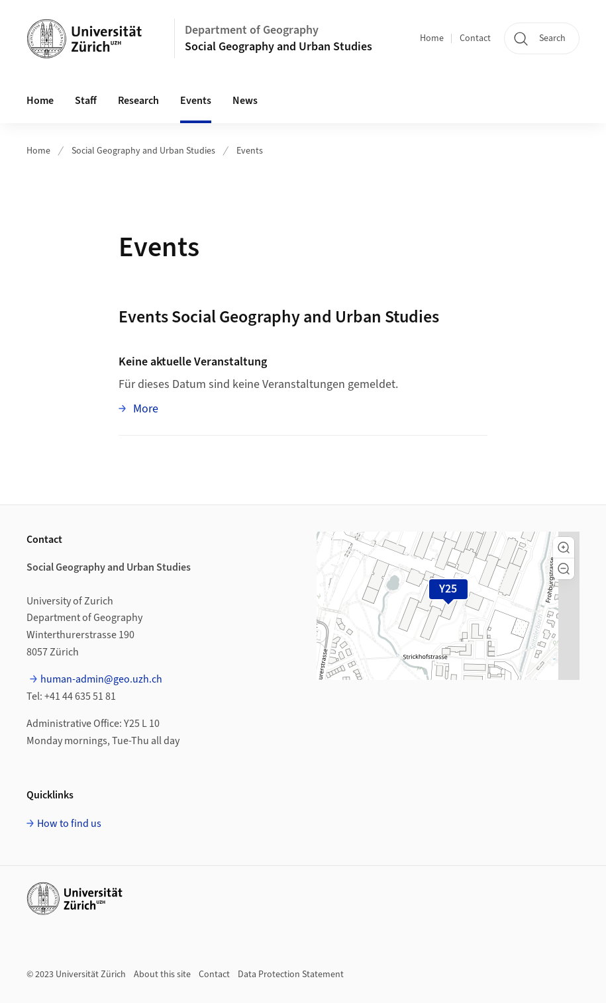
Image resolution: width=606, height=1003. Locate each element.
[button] (563, 547)
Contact (475, 38)
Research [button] (138, 100)
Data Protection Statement (291, 974)
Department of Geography (252, 30)
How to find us (69, 823)
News (245, 100)
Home (432, 38)
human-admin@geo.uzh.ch (101, 679)
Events (195, 100)
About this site (162, 974)
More (144, 408)
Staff (86, 100)
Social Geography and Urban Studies (278, 46)
